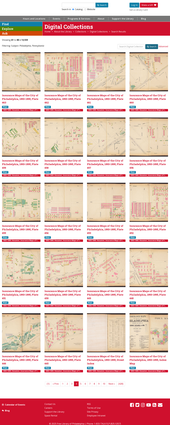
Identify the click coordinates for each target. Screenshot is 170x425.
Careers (48, 407)
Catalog (77, 9)
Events (56, 18)
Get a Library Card (138, 9)
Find (5, 24)
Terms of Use (94, 407)
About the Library (63, 31)
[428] (120, 383)
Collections (80, 31)
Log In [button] (134, 5)
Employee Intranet (96, 415)
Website (89, 9)
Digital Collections (99, 31)
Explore (7, 29)
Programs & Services (79, 18)
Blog (143, 18)
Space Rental (50, 415)
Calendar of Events (15, 404)
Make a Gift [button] (149, 5)
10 (104, 383)
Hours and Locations (34, 18)
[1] (48, 383)
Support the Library (123, 18)
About (101, 18)
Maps (5, 107)
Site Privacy (92, 411)
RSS (89, 404)
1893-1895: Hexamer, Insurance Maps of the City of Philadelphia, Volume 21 (22, 110)
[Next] (112, 383)
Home (47, 31)
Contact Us (49, 404)
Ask (5, 33)
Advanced (163, 46)
